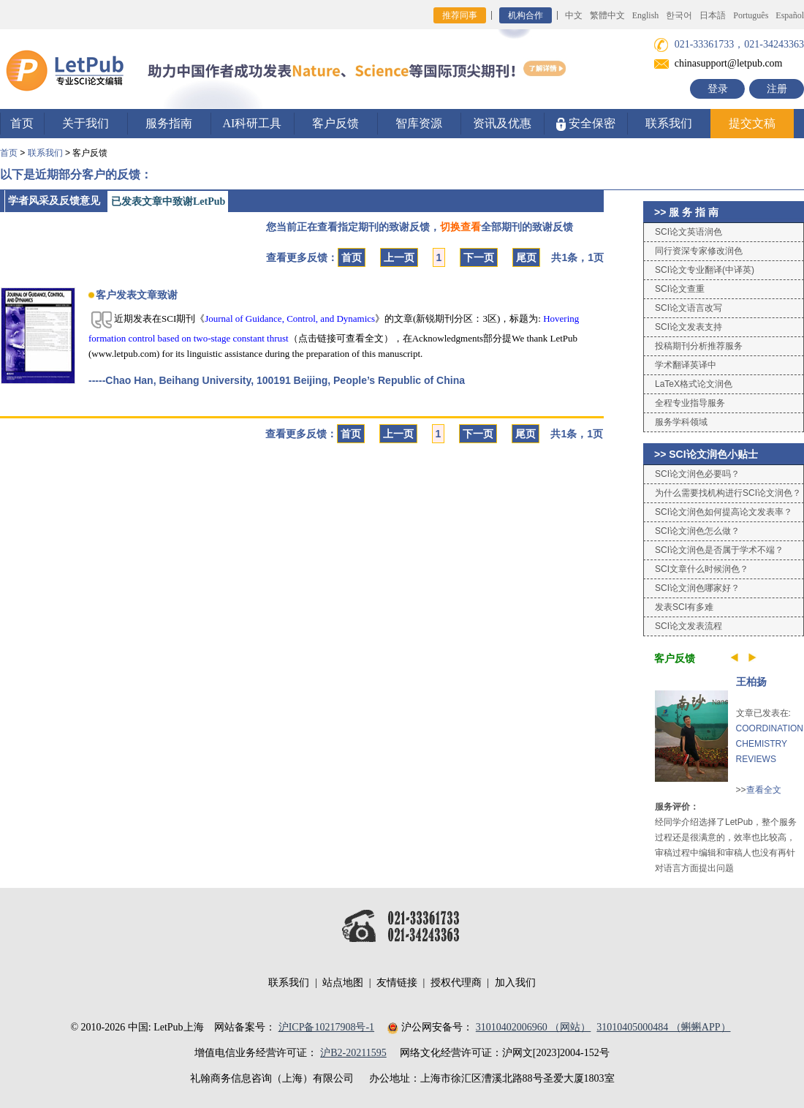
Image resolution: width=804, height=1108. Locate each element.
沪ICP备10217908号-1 (326, 1027)
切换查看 (460, 227)
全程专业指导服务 (690, 403)
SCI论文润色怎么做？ (697, 531)
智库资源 (418, 123)
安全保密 (585, 124)
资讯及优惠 (502, 123)
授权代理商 (456, 982)
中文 (574, 15)
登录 (718, 88)
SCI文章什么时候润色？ (701, 569)
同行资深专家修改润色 (699, 251)
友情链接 (396, 982)
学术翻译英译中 (685, 365)
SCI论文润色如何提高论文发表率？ (723, 512)
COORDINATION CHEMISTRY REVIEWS (769, 743)
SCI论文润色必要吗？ (697, 474)
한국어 (679, 15)
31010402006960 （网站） (533, 1027)
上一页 (399, 257)
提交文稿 (752, 123)
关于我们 (85, 123)
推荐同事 (459, 15)
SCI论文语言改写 (688, 308)
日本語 (712, 15)
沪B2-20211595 (353, 1052)
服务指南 (168, 123)
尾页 (526, 257)
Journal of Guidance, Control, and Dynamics (290, 318)
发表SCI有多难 (684, 607)
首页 (22, 123)
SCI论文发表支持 (688, 327)
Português (750, 15)
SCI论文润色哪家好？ (697, 588)
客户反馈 (335, 123)
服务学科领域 (681, 422)
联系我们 (668, 123)
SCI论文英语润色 (688, 232)
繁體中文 (607, 15)
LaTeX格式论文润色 (693, 384)
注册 (777, 88)
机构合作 (525, 15)
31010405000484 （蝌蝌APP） (663, 1027)
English (645, 15)
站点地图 (342, 982)
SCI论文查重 (680, 289)
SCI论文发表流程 (688, 626)
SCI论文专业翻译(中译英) (704, 270)
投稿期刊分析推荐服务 (699, 346)
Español (789, 15)
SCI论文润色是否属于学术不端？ (719, 550)
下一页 (478, 257)
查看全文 (763, 790)
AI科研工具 (252, 123)
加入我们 (515, 982)
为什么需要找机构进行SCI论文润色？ (728, 493)
